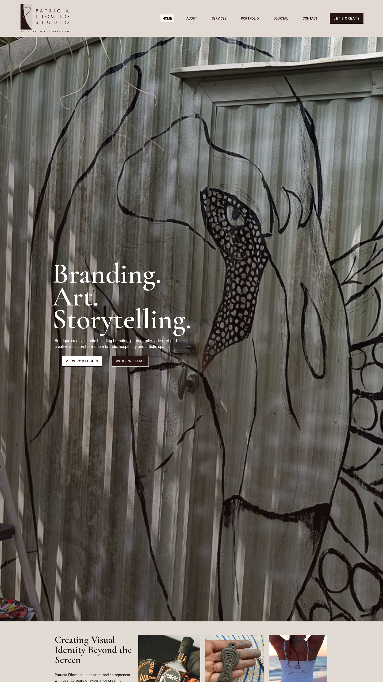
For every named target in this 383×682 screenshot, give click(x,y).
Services (216, 18)
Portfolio (247, 18)
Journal (278, 18)
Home (164, 18)
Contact (307, 18)
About (189, 18)
